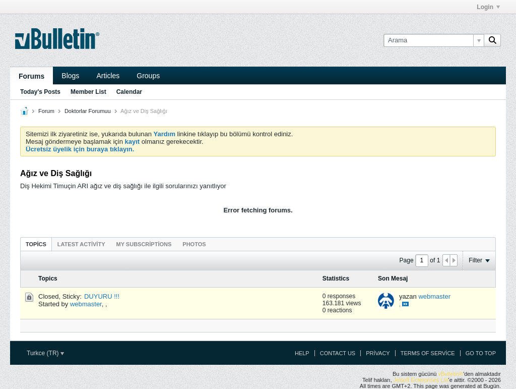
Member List (88, 91)
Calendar (129, 91)
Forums (31, 76)
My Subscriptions (144, 244)
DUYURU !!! (101, 296)
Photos (194, 244)
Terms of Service (428, 353)
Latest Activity (81, 244)
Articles (107, 76)
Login (488, 7)
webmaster (86, 304)
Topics (36, 244)
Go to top (481, 353)
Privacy (378, 353)
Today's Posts (40, 91)
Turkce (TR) (45, 353)
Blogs (70, 76)
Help (302, 353)
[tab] (36, 244)
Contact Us (338, 353)
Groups (148, 76)
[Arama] (433, 40)
